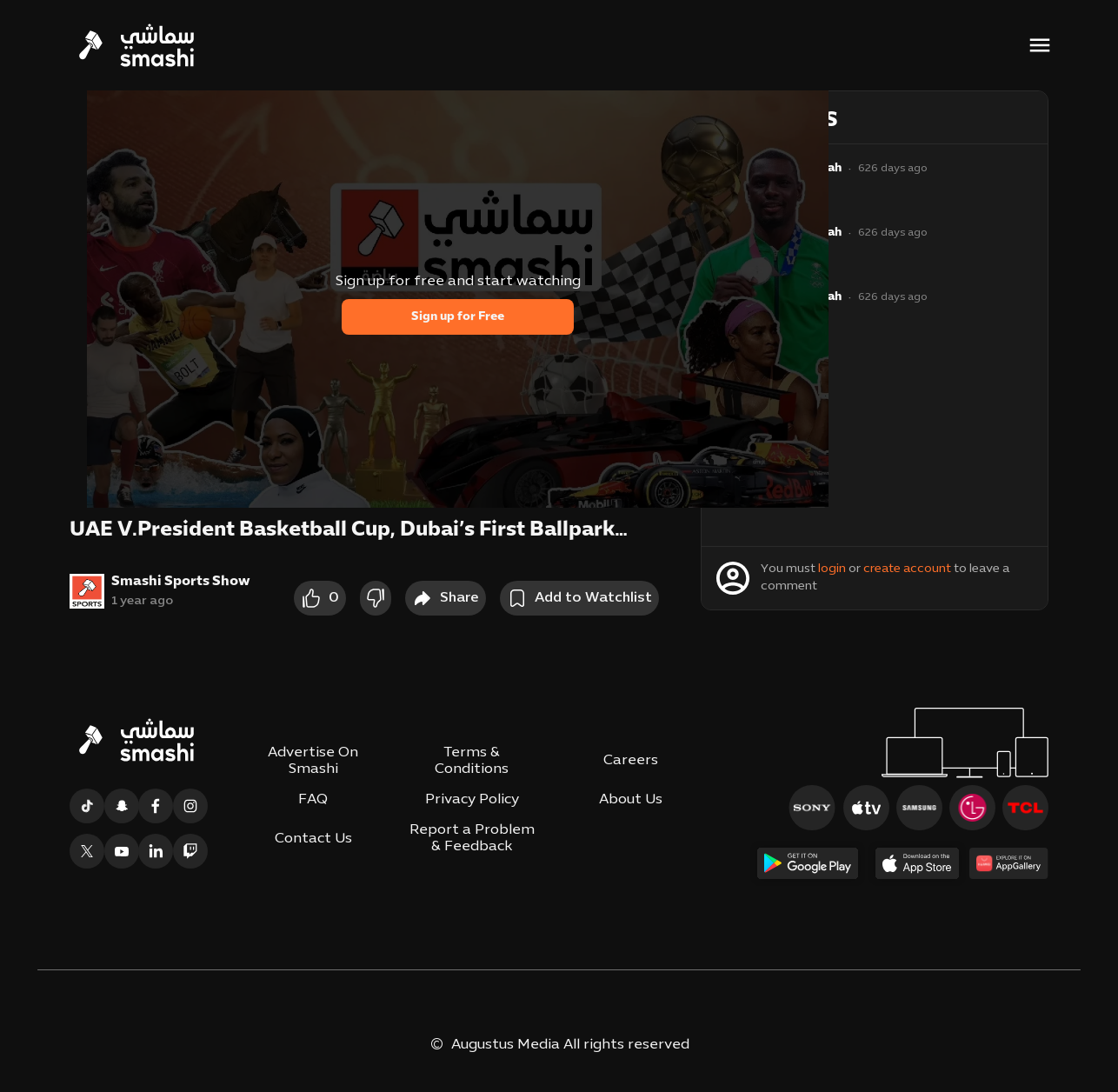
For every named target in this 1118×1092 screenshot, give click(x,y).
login (832, 569)
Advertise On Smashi (313, 761)
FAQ (313, 800)
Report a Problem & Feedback (472, 839)
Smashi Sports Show (180, 581)
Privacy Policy (472, 800)
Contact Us (313, 839)
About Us (630, 800)
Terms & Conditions (472, 761)
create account (907, 569)
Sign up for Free (457, 317)
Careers (630, 760)
